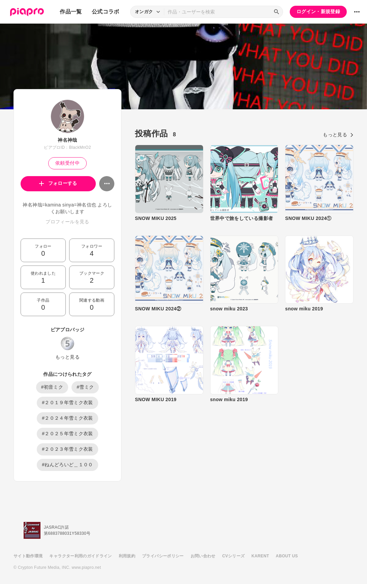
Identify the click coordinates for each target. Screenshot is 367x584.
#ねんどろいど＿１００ (67, 464)
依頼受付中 (67, 163)
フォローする (58, 183)
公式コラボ (105, 12)
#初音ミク (52, 387)
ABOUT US (287, 556)
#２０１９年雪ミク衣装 (67, 402)
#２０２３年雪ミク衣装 (67, 449)
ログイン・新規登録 (318, 11)
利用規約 (127, 556)
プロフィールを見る (67, 221)
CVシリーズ (233, 556)
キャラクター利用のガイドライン (80, 556)
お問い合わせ (203, 556)
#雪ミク (85, 387)
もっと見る (67, 357)
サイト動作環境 (28, 556)
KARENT (260, 556)
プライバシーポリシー (163, 556)
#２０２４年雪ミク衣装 (67, 418)
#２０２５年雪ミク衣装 (67, 433)
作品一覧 (71, 12)
